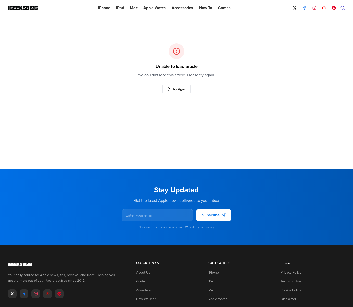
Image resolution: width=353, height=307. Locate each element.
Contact (142, 281)
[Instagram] (314, 7)
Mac (134, 8)
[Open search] (342, 8)
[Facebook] (304, 7)
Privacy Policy (291, 272)
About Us (143, 272)
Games (224, 8)
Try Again (176, 89)
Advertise (143, 290)
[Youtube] (47, 293)
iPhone (104, 8)
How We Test (146, 299)
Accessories (182, 8)
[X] (294, 7)
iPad (120, 8)
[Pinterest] (333, 7)
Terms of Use (291, 281)
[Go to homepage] (64, 265)
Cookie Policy (291, 290)
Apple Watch (154, 8)
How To (205, 8)
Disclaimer (288, 299)
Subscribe (214, 215)
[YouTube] (324, 7)
